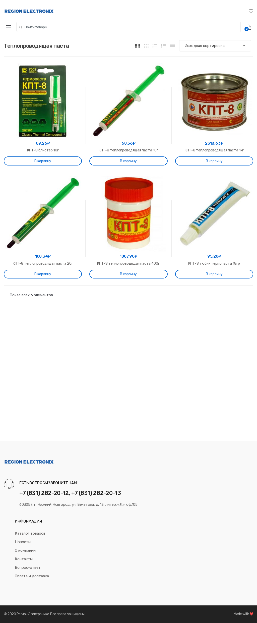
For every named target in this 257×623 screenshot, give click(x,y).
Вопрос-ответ (28, 567)
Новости (23, 542)
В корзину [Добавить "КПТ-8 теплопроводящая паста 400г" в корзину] (128, 274)
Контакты (24, 559)
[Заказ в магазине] (215, 45)
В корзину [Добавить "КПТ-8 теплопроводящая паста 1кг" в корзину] (214, 161)
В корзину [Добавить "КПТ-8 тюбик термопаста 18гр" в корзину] (214, 274)
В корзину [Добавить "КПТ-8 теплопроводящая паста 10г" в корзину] (128, 161)
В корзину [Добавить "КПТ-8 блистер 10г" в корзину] (42, 161)
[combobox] (128, 27)
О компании (25, 550)
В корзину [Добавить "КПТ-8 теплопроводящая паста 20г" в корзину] (42, 274)
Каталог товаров (30, 533)
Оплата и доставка (32, 576)
